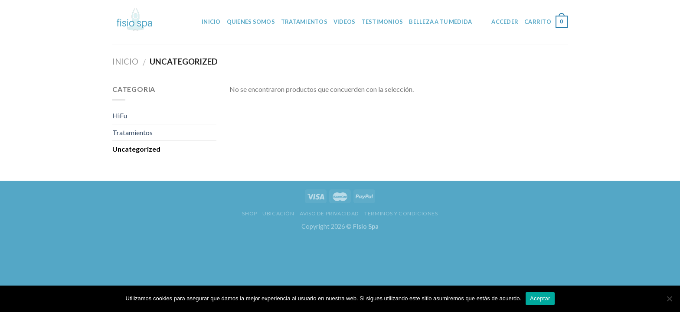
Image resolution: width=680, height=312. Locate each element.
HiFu (119, 115)
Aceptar (540, 298)
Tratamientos (304, 21)
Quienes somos (251, 21)
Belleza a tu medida (440, 21)
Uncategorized (136, 149)
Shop (249, 213)
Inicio (211, 21)
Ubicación (278, 213)
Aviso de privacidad (329, 213)
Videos (344, 21)
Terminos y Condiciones (401, 213)
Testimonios (382, 21)
